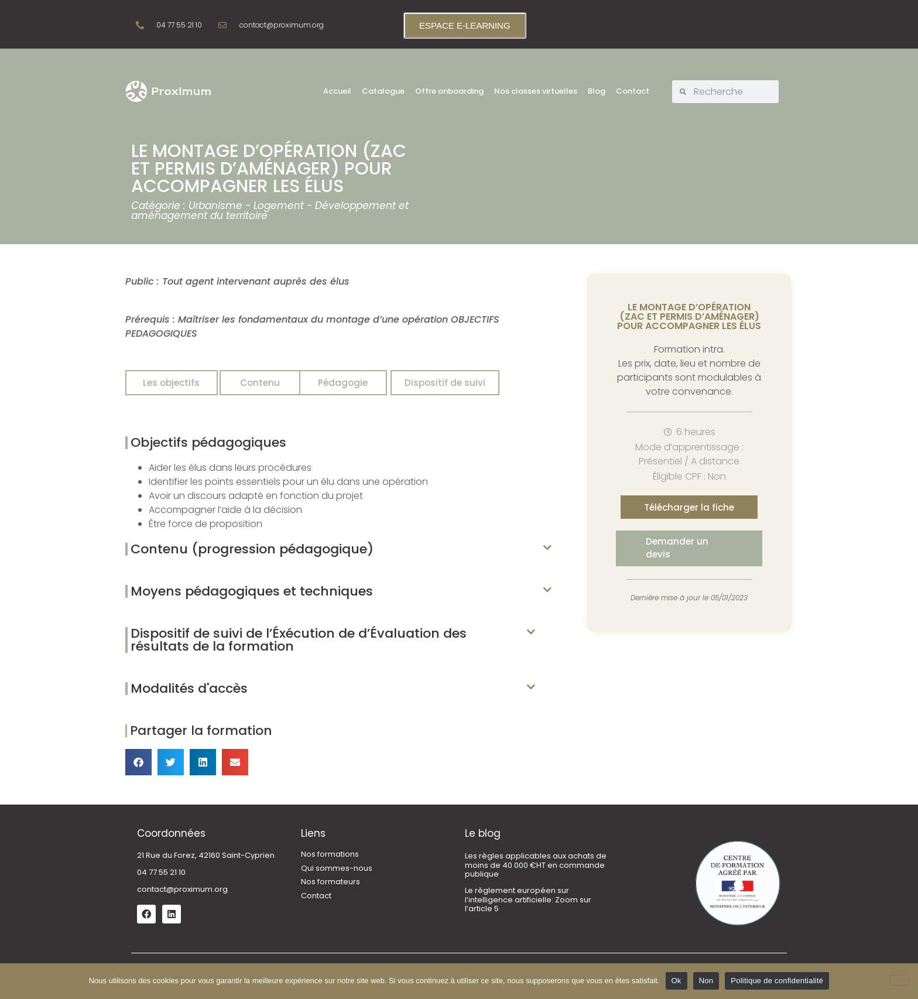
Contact (632, 91)
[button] (338, 549)
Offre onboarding (449, 91)
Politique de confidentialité (777, 980)
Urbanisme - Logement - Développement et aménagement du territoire (270, 211)
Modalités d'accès (189, 688)
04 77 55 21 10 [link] (161, 872)
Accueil (337, 91)
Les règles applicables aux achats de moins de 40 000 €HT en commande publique (536, 865)
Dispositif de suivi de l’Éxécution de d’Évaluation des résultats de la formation (299, 639)
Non (706, 980)
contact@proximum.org (182, 889)
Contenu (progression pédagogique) (252, 549)
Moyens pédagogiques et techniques (252, 591)
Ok (676, 980)
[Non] (899, 980)
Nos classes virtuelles (535, 91)
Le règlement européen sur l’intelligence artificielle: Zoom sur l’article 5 (528, 899)
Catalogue (383, 91)
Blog (596, 91)
